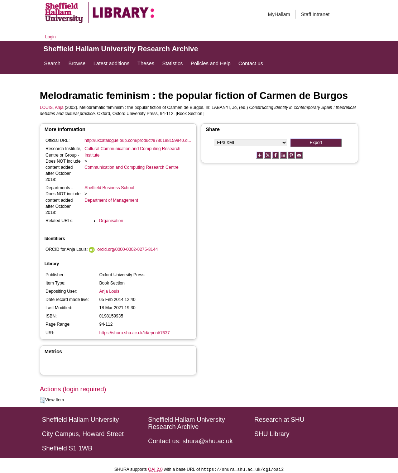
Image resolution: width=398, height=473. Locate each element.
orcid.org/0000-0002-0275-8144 (127, 249)
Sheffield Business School (109, 187)
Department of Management (111, 200)
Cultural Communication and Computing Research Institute (132, 151)
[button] (42, 400)
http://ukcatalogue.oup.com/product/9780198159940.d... (138, 140)
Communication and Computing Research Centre (131, 167)
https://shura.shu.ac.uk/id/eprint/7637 (134, 332)
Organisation (111, 220)
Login (50, 36)
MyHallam (279, 14)
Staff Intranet (315, 14)
